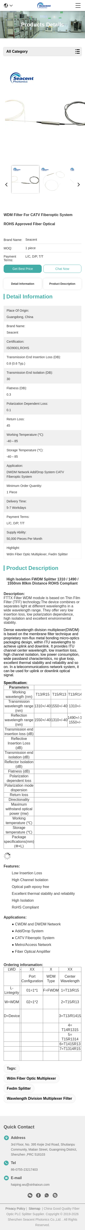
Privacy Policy (15, 1208)
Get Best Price (22, 268)
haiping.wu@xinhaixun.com (30, 1184)
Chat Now (62, 269)
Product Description (62, 283)
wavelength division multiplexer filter (39, 1098)
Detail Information (22, 283)
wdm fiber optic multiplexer (31, 1078)
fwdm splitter (19, 1088)
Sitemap (34, 1208)
